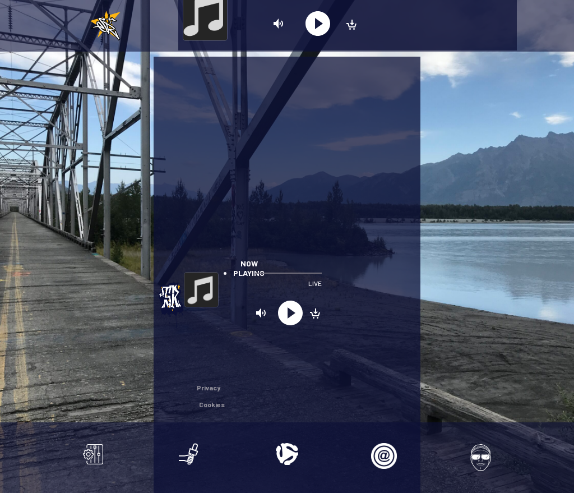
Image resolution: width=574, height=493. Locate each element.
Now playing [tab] (249, 268)
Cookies (212, 404)
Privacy (208, 387)
